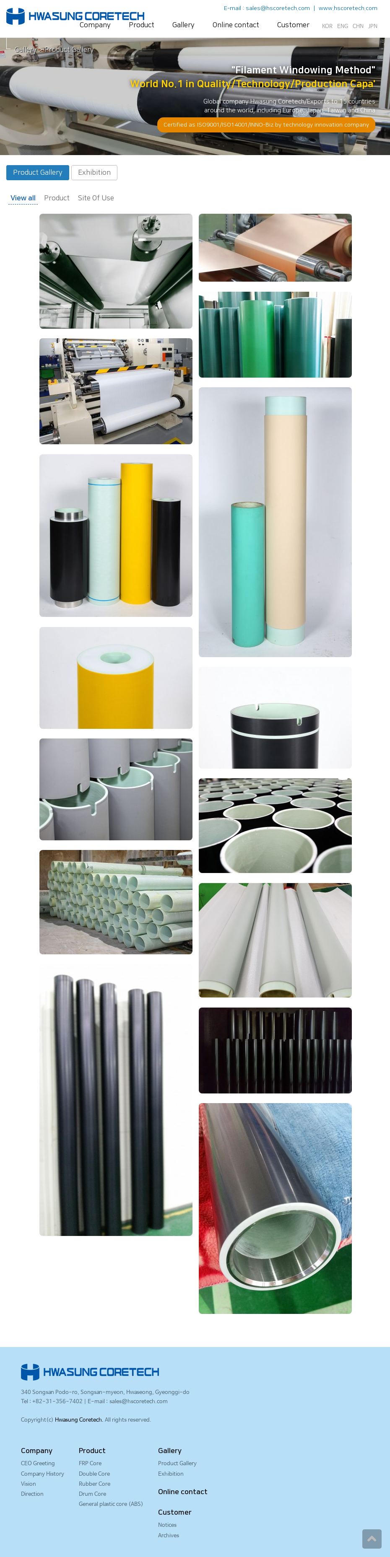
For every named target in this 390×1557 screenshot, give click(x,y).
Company (95, 25)
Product (141, 25)
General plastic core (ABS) (111, 1504)
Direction (32, 1494)
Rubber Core (94, 1484)
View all (23, 198)
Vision (28, 1484)
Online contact (236, 25)
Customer (293, 25)
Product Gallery (37, 172)
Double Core (94, 1474)
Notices (167, 1525)
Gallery (183, 25)
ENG (342, 26)
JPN (372, 26)
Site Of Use (96, 198)
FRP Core (90, 1464)
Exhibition (94, 172)
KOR (327, 26)
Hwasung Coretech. (79, 1420)
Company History (42, 1474)
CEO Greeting (38, 1464)
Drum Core (92, 1494)
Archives (168, 1536)
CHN (358, 26)
